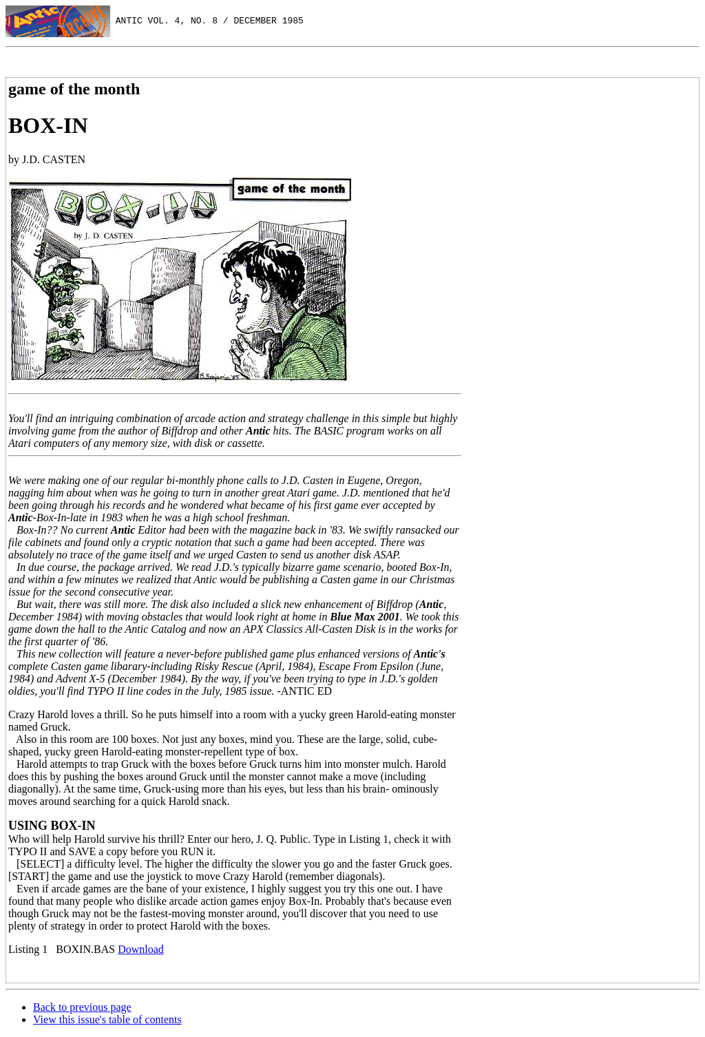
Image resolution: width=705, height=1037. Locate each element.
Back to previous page (82, 1007)
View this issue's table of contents (107, 1019)
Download (141, 949)
